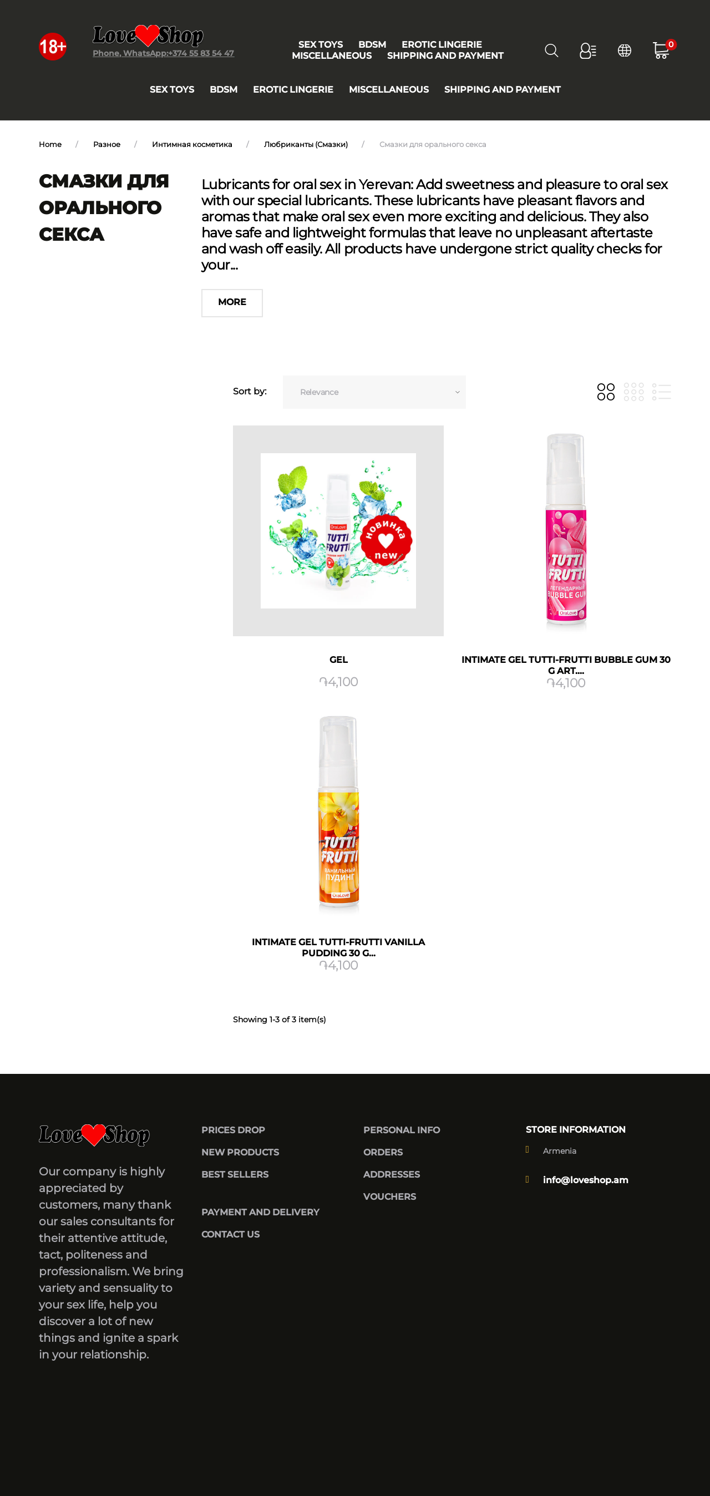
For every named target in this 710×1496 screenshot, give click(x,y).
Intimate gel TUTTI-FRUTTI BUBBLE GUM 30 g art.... (566, 665)
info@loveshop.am (585, 1180)
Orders (383, 1152)
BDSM (223, 89)
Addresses (391, 1174)
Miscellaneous (389, 89)
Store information (576, 1129)
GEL (338, 660)
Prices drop (233, 1130)
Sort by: (249, 392)
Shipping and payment (502, 89)
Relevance (319, 392)
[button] (588, 51)
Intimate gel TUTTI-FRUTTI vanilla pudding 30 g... (338, 948)
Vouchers (389, 1196)
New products (240, 1152)
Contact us (230, 1234)
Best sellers (234, 1174)
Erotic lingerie (293, 89)
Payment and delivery (260, 1212)
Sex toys (172, 89)
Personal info (401, 1130)
